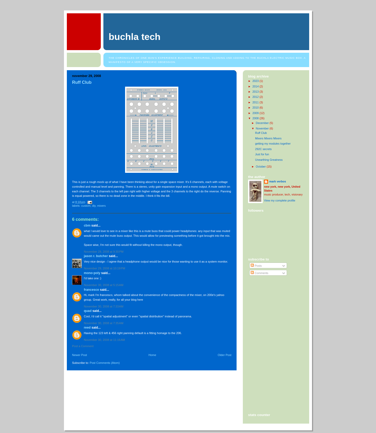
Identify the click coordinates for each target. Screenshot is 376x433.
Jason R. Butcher (96, 256)
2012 (256, 96)
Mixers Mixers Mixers (268, 138)
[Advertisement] (271, 300)
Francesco (91, 290)
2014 (256, 86)
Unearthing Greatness (269, 159)
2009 (256, 113)
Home (152, 355)
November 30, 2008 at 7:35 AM (103, 323)
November (263, 128)
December (263, 122)
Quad (88, 311)
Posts (256, 265)
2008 (256, 118)
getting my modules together (273, 143)
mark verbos (277, 181)
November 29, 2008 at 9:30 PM (104, 251)
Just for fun (262, 154)
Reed (87, 327)
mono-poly (92, 273)
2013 (256, 91)
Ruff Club (82, 82)
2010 (256, 107)
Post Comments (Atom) (105, 362)
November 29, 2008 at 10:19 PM (104, 268)
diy (94, 205)
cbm (87, 225)
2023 (256, 80)
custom (86, 205)
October (261, 166)
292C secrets (263, 149)
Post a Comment (82, 346)
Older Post (224, 355)
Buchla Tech (135, 37)
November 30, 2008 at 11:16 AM (104, 339)
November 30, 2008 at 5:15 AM (103, 285)
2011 (256, 102)
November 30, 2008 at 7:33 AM (103, 306)
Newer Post (79, 355)
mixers (101, 205)
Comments (259, 273)
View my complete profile (279, 200)
